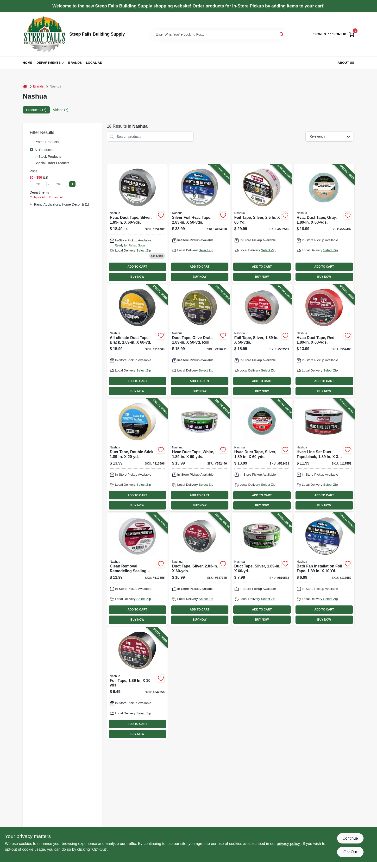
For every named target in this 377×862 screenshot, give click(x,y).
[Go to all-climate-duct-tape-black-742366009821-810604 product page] (137, 340)
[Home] (25, 86)
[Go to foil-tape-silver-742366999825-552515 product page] (262, 223)
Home (27, 62)
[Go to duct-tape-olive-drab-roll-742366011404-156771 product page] (199, 340)
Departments (49, 62)
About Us (346, 62)
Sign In (319, 34)
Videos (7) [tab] (61, 110)
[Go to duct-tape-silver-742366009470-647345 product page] (199, 569)
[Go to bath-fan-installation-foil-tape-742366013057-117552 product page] (324, 569)
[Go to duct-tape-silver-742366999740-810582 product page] (262, 569)
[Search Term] (219, 34)
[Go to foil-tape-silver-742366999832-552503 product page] (262, 340)
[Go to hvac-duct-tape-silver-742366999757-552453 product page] (262, 455)
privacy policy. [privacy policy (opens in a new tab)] (289, 844)
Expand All (56, 197)
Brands (75, 62)
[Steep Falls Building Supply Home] (44, 34)
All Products (44, 150)
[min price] (38, 184)
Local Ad (94, 62)
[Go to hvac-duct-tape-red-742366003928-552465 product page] (324, 340)
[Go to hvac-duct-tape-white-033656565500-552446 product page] (199, 455)
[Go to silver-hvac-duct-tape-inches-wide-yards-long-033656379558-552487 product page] (137, 223)
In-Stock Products (48, 156)
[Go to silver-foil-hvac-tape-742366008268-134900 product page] (199, 223)
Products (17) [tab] (36, 110)
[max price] (58, 184)
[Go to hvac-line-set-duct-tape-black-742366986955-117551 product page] (324, 455)
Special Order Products (52, 163)
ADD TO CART (137, 266)
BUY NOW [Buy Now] (137, 276)
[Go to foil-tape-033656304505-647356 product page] (137, 683)
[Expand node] (31, 204)
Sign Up (339, 34)
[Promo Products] (31, 141)
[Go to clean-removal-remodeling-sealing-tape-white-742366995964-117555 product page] (137, 569)
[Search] (281, 34)
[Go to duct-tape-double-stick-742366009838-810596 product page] (137, 455)
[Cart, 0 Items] (351, 34)
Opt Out (350, 852)
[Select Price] (72, 184)
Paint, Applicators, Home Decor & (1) (61, 204)
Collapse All (37, 197)
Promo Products (47, 142)
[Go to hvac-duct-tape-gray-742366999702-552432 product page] (324, 223)
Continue (350, 838)
